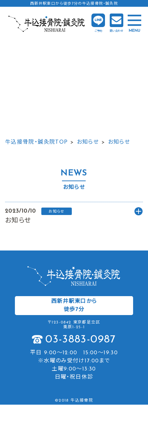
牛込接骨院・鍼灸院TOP (36, 142)
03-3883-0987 (80, 339)
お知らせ (88, 142)
